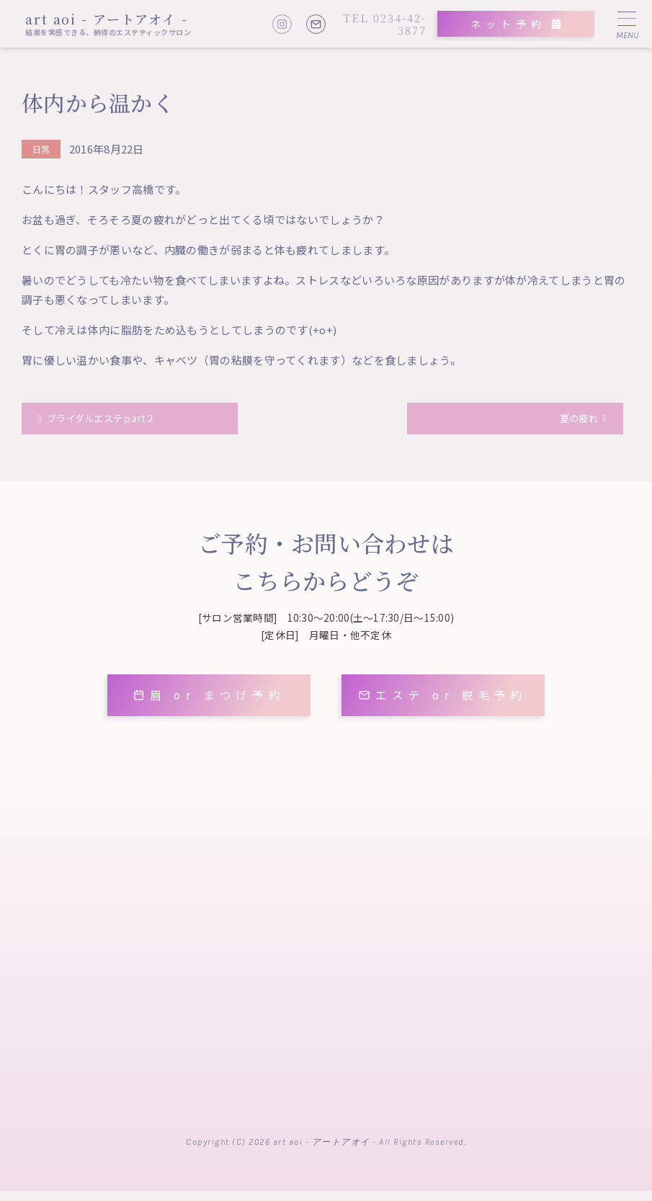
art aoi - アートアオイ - (106, 18)
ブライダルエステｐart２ (111, 420)
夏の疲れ (574, 420)
